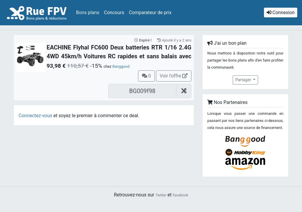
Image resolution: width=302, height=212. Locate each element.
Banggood (120, 66)
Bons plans (87, 12)
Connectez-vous (35, 115)
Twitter (160, 195)
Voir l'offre (174, 76)
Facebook (180, 195)
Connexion (281, 12)
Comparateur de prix (150, 12)
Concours (114, 12)
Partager (243, 79)
